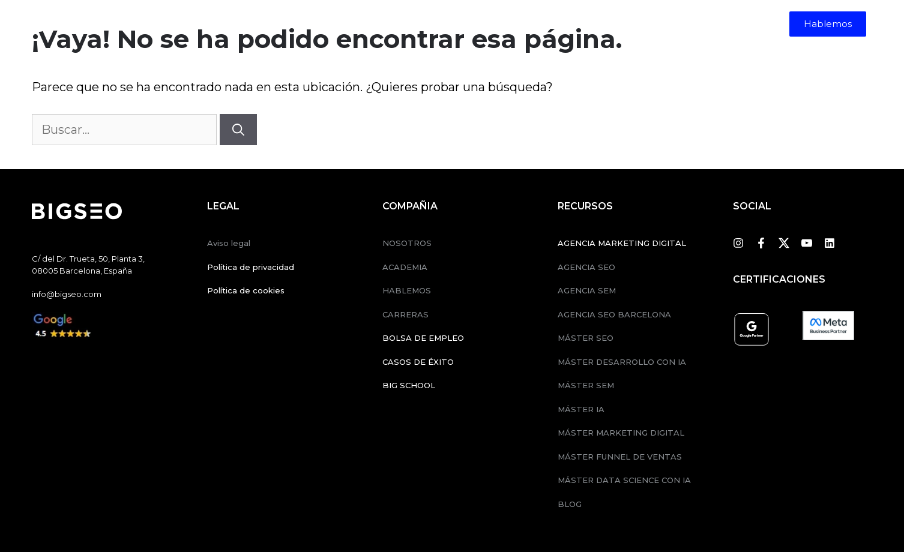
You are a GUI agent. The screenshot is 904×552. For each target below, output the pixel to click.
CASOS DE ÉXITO (418, 362)
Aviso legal (228, 243)
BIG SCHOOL (408, 385)
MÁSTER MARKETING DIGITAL (621, 432)
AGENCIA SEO (586, 267)
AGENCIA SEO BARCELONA (614, 314)
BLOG (570, 504)
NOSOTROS (407, 243)
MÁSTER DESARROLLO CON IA (622, 362)
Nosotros (480, 23)
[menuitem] (586, 24)
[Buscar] (238, 129)
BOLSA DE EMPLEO (423, 338)
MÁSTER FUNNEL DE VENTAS (620, 456)
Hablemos (828, 23)
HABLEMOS (406, 290)
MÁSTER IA (581, 409)
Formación (414, 24)
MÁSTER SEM (586, 385)
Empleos (536, 23)
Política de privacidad (250, 267)
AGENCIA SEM (587, 290)
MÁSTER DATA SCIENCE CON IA (624, 480)
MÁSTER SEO (585, 338)
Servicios (336, 24)
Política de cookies (246, 290)
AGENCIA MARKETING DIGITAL (622, 243)
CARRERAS (405, 314)
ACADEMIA (404, 267)
